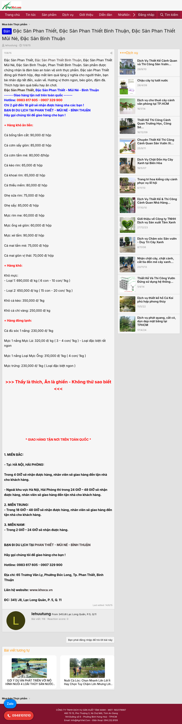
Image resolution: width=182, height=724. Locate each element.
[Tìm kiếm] (169, 15)
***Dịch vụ (129, 53)
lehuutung (11, 45)
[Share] (111, 53)
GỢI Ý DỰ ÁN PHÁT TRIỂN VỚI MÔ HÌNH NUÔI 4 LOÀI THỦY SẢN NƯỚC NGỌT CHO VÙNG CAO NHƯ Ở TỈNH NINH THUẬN (29, 686)
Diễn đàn (105, 15)
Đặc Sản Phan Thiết (19, 90)
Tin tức (31, 15)
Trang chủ (12, 15)
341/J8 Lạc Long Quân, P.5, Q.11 (77, 614)
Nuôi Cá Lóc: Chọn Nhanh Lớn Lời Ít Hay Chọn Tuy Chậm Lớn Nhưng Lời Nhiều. (87, 684)
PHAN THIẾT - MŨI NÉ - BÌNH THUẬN (63, 545)
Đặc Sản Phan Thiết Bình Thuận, (58, 60)
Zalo (10, 704)
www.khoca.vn (41, 590)
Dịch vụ (67, 15)
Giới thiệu (86, 15)
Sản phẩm (49, 15)
